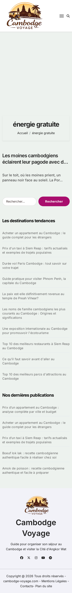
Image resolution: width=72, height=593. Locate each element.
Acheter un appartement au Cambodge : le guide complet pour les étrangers (33, 235)
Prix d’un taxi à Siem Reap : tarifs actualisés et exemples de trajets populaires (34, 440)
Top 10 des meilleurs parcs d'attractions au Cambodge (34, 376)
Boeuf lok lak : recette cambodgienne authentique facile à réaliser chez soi (30, 455)
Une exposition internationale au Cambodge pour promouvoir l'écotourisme (34, 331)
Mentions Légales (54, 581)
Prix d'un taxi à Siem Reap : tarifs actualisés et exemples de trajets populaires (34, 250)
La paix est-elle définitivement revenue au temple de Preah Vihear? (33, 296)
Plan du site (43, 586)
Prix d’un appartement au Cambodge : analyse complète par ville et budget (30, 409)
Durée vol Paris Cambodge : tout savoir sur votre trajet (34, 266)
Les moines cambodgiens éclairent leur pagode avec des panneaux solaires (35, 162)
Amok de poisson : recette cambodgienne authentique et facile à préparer (33, 470)
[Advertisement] (36, 70)
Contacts (26, 586)
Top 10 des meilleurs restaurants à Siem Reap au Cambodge (36, 346)
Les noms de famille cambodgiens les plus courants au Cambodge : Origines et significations (33, 313)
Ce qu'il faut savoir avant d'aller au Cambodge (28, 361)
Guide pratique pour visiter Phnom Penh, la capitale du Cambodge (34, 281)
